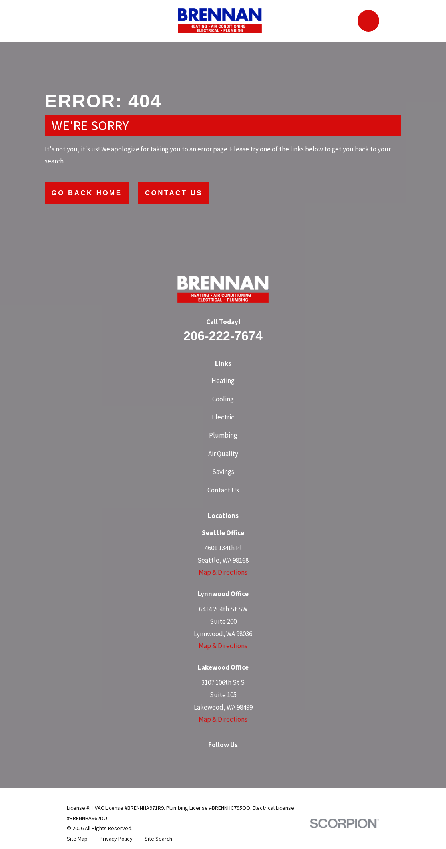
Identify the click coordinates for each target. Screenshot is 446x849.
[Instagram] (213, 761)
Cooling (223, 399)
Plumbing (223, 435)
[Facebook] (194, 761)
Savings (223, 471)
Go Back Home (87, 193)
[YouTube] (251, 761)
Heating (223, 380)
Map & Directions (223, 572)
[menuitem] (77, 839)
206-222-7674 (223, 336)
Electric (223, 417)
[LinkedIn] (232, 761)
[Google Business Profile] (176, 761)
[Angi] (270, 761)
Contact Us (174, 193)
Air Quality (223, 453)
